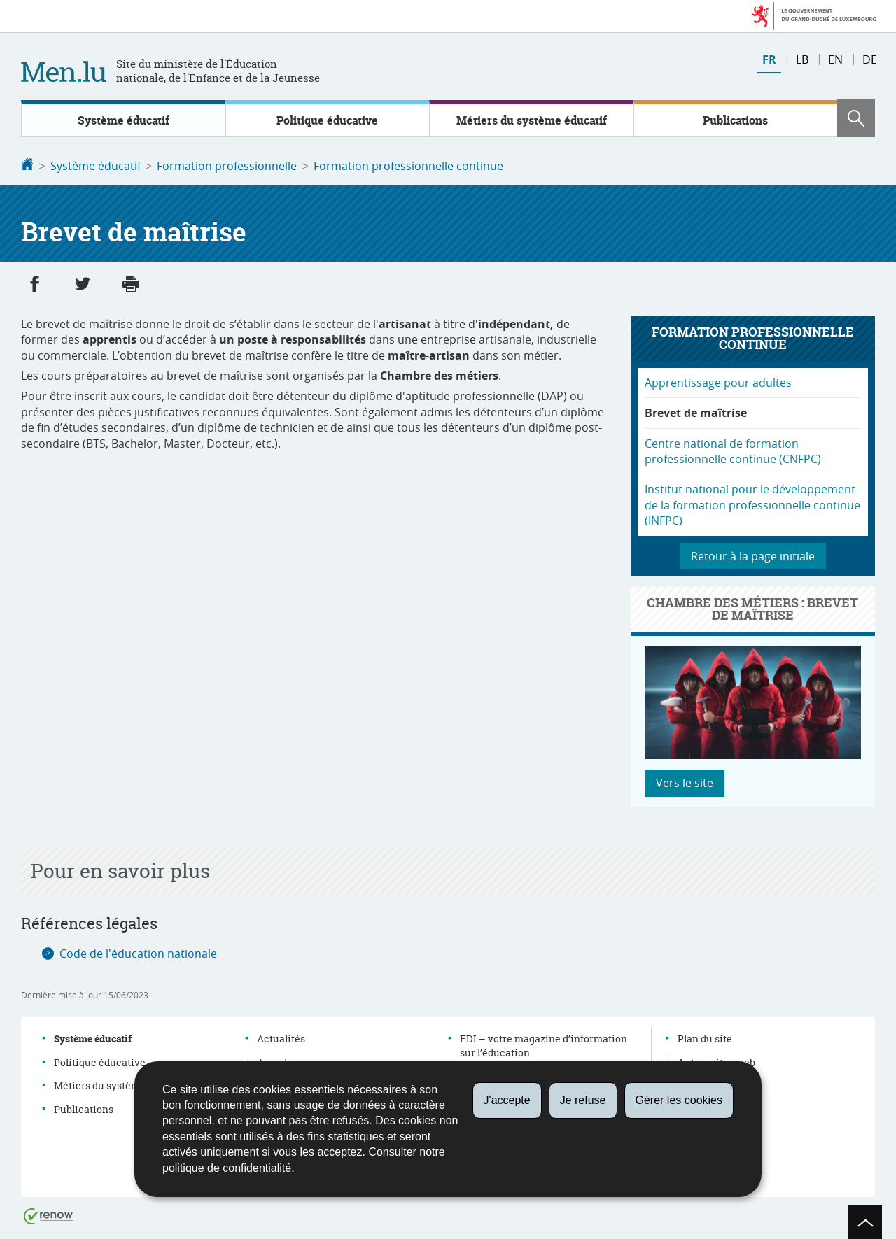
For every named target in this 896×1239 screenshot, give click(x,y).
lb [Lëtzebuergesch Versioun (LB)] (802, 59)
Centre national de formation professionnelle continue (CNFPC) (733, 449)
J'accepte (507, 1100)
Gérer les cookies (679, 1100)
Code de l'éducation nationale (138, 952)
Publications (735, 120)
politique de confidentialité (226, 1168)
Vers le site (684, 781)
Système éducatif (123, 120)
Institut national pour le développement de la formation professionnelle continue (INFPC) (752, 503)
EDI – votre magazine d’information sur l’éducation (543, 1044)
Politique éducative (327, 120)
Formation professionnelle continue (408, 166)
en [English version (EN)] (835, 59)
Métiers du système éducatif (531, 120)
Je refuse (583, 1100)
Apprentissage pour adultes (718, 381)
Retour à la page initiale (753, 554)
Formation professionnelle (227, 166)
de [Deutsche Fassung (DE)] (869, 59)
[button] (856, 118)
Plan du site (705, 1037)
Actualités (281, 1037)
